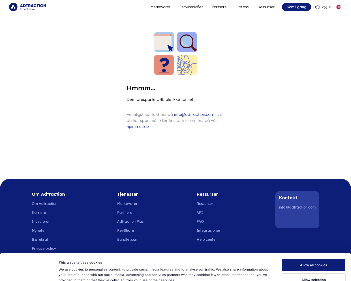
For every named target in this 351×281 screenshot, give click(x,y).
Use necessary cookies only (313, 269)
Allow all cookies (313, 240)
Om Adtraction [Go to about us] (44, 203)
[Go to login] (323, 7)
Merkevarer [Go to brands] (127, 203)
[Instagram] (298, 219)
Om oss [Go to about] (242, 7)
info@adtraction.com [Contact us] (194, 114)
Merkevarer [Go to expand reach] (160, 7)
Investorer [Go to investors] (41, 221)
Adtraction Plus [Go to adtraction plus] (130, 221)
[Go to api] (210, 212)
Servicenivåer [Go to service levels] (191, 7)
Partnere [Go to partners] (124, 212)
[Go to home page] (27, 7)
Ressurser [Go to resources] (266, 7)
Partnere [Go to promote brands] (219, 7)
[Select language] (338, 7)
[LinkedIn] (284, 219)
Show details (235, 269)
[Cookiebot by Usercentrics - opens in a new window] (29, 272)
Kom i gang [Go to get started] (296, 7)
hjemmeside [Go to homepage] (138, 126)
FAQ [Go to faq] (200, 221)
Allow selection (313, 254)
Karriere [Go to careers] (39, 212)
